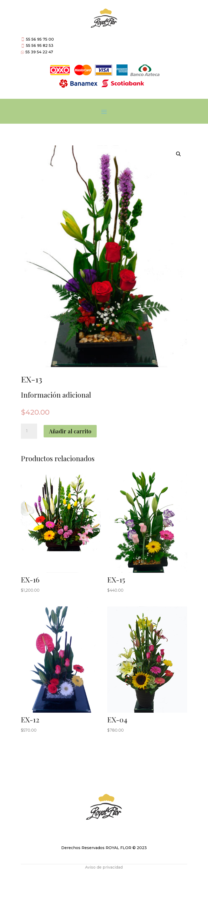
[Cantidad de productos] (29, 431)
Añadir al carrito (70, 431)
